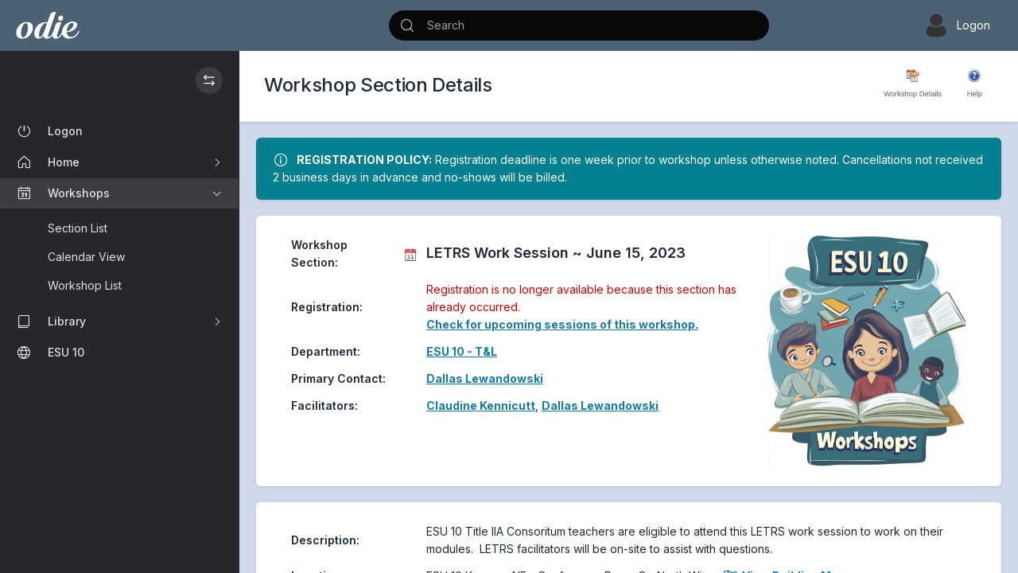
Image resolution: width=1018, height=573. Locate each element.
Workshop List (85, 285)
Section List (77, 228)
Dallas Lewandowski (484, 378)
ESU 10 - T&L (461, 351)
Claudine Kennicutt (480, 405)
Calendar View (86, 256)
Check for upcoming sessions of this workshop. (562, 324)
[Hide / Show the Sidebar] (209, 80)
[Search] (579, 25)
